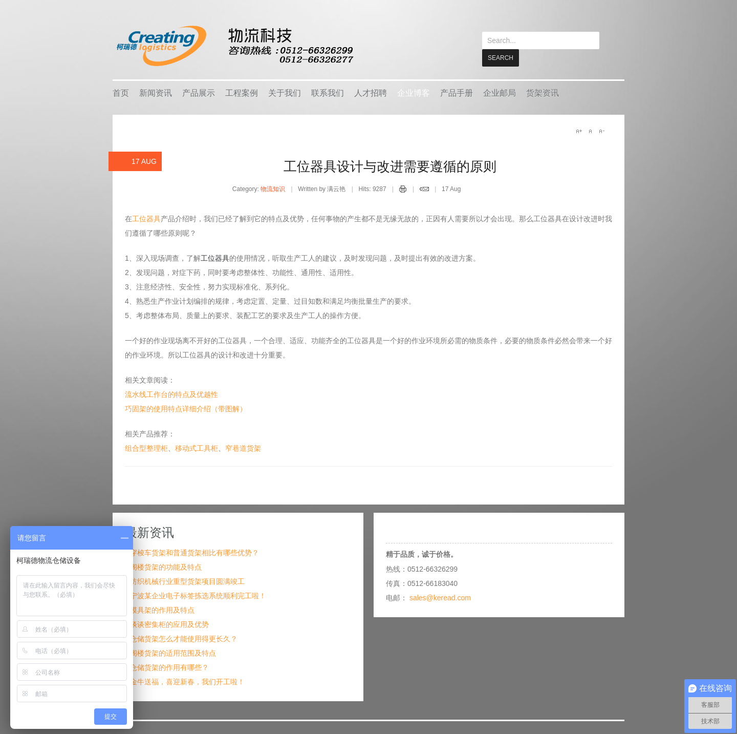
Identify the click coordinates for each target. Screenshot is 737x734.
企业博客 (413, 92)
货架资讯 (542, 92)
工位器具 (146, 218)
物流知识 (273, 188)
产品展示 (198, 92)
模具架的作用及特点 (162, 609)
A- (601, 131)
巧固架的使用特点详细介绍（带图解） (186, 408)
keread (234, 46)
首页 (121, 92)
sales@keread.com (440, 597)
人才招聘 (370, 92)
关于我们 (284, 92)
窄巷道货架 (243, 448)
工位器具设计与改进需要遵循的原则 (390, 166)
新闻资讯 (155, 92)
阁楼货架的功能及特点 (166, 566)
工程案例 (241, 92)
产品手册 (456, 92)
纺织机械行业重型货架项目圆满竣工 (187, 581)
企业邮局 (499, 92)
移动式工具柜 (196, 448)
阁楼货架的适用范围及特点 (173, 652)
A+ (578, 131)
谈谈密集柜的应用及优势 (169, 624)
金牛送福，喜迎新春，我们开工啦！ (187, 681)
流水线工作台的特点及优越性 (171, 394)
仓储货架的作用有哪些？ (169, 667)
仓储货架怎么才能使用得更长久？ (183, 638)
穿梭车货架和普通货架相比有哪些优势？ (194, 552)
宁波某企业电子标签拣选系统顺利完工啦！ (198, 595)
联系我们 (327, 92)
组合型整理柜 (146, 448)
